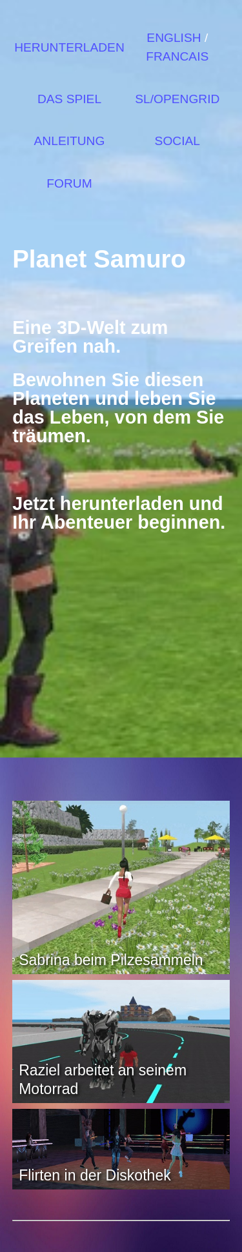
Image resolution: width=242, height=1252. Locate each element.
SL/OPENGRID (177, 99)
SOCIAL (177, 141)
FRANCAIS (177, 56)
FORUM (69, 183)
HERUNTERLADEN (69, 47)
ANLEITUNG (69, 141)
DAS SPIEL (69, 99)
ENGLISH (173, 37)
